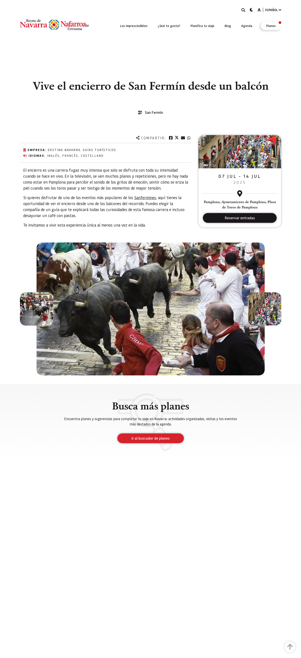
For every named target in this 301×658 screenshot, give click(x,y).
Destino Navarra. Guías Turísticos (82, 150)
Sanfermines (145, 197)
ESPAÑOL (273, 10)
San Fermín (154, 112)
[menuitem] (133, 26)
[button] (36, 309)
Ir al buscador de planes (151, 438)
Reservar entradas (240, 217)
